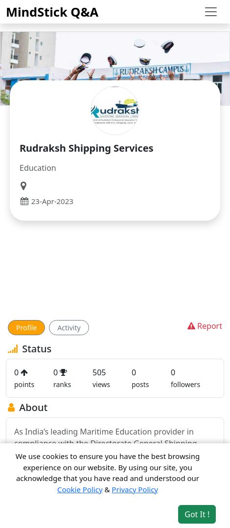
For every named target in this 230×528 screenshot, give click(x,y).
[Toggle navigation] (211, 11)
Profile (26, 327)
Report (203, 326)
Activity (68, 327)
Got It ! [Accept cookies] (196, 514)
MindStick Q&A (52, 11)
